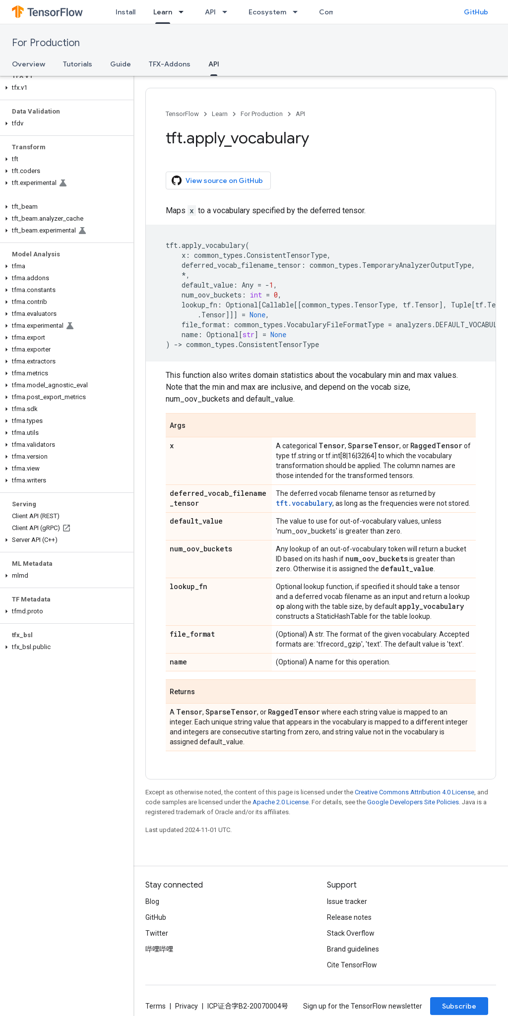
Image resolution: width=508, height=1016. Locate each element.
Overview (28, 64)
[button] (64, 88)
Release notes (349, 917)
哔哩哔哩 (159, 949)
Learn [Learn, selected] (162, 11)
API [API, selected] (213, 64)
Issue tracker (347, 901)
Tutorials (77, 64)
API (210, 11)
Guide (120, 64)
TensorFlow (182, 114)
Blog (152, 901)
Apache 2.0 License (281, 802)
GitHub (476, 11)
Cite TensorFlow (352, 965)
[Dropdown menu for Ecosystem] (298, 12)
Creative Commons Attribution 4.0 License (414, 792)
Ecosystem (267, 11)
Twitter (156, 933)
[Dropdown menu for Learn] (184, 12)
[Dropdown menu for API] (228, 12)
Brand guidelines (353, 949)
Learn (220, 114)
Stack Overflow (351, 933)
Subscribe (459, 1006)
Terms (155, 1006)
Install (125, 11)
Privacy (186, 1006)
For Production (46, 43)
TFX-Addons (169, 64)
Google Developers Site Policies (413, 802)
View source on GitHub (217, 180)
